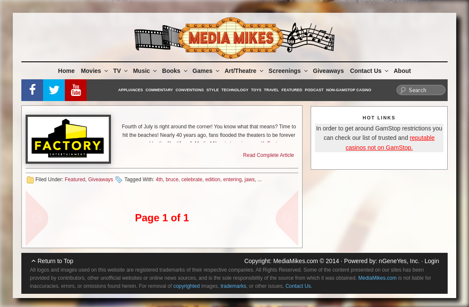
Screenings (288, 70)
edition (212, 179)
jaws (250, 179)
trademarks (233, 286)
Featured (292, 90)
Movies (95, 70)
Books (175, 70)
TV (121, 70)
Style (213, 90)
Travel (271, 90)
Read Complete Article (268, 155)
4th (159, 179)
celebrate (191, 179)
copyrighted (186, 286)
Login (432, 261)
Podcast (314, 90)
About (402, 70)
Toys (256, 90)
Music (145, 70)
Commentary (159, 90)
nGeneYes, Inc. (399, 261)
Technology (235, 90)
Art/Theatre (244, 70)
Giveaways (328, 70)
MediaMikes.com (295, 261)
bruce (172, 179)
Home (66, 70)
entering (232, 179)
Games (206, 70)
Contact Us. (298, 286)
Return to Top (55, 261)
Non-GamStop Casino (348, 90)
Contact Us (370, 70)
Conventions (190, 90)
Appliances (130, 90)
